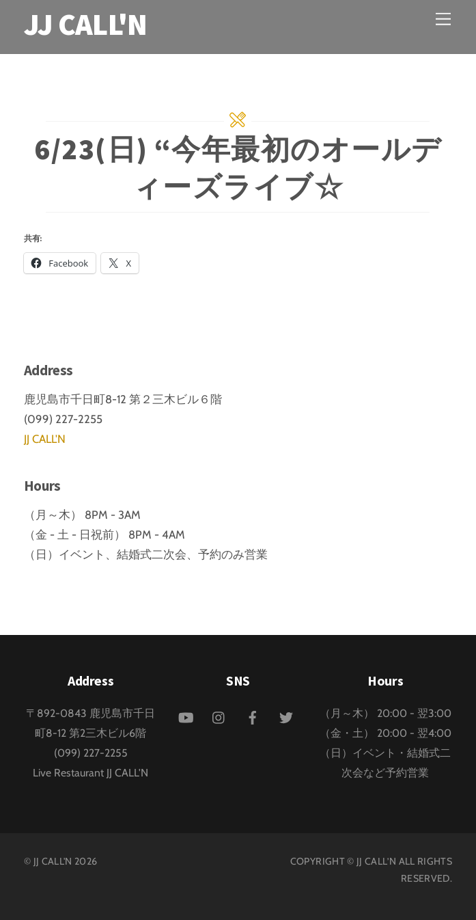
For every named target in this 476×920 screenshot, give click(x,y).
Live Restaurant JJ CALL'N (90, 772)
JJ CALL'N (45, 439)
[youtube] (185, 715)
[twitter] (286, 715)
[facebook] (252, 715)
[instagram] (219, 715)
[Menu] (443, 19)
